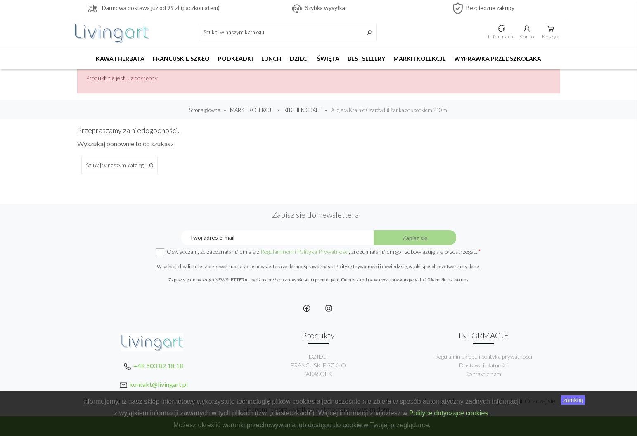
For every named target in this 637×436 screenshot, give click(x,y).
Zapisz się (415, 237)
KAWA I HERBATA (120, 58)
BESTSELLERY (366, 58)
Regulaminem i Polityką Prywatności (304, 251)
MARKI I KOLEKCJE (419, 58)
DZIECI (299, 58)
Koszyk (552, 32)
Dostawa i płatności (483, 365)
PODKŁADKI (235, 58)
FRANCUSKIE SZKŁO (181, 58)
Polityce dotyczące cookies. (449, 413)
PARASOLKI (318, 373)
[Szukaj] (288, 32)
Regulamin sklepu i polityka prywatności (483, 356)
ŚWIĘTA (328, 58)
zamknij (573, 400)
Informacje (502, 32)
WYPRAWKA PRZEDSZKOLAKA (497, 58)
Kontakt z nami (483, 373)
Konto (528, 32)
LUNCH (271, 58)
